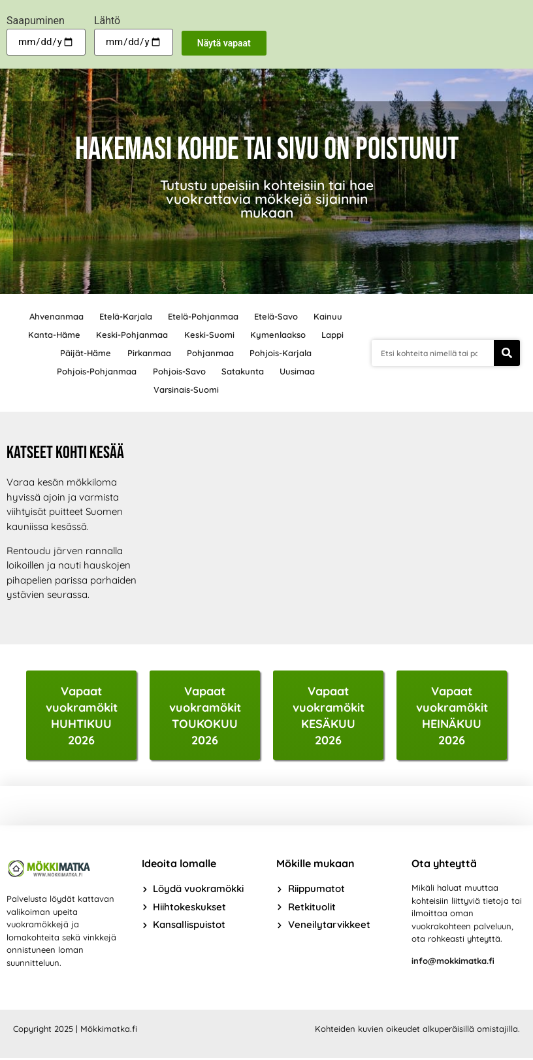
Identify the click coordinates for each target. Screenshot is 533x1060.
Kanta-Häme (52, 334)
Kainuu (330, 316)
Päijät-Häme (84, 353)
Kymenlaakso (279, 334)
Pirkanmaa (148, 353)
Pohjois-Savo (178, 371)
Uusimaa (299, 371)
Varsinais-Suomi (186, 389)
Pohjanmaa (210, 353)
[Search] (507, 353)
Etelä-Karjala (124, 316)
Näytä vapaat (224, 43)
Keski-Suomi (209, 334)
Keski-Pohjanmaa (131, 334)
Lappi (335, 334)
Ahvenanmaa (54, 316)
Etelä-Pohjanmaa (203, 316)
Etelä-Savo (277, 316)
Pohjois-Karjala (282, 353)
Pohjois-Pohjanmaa (95, 371)
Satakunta (243, 371)
